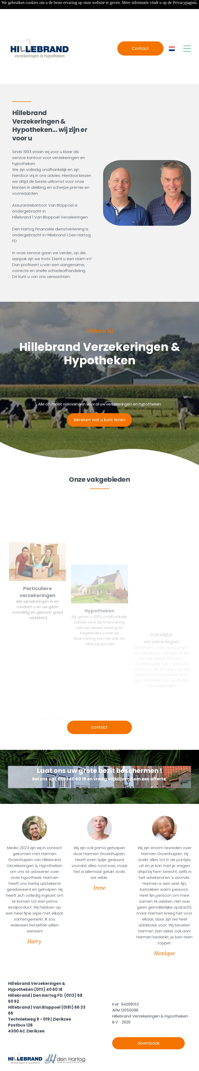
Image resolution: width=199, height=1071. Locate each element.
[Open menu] (187, 36)
